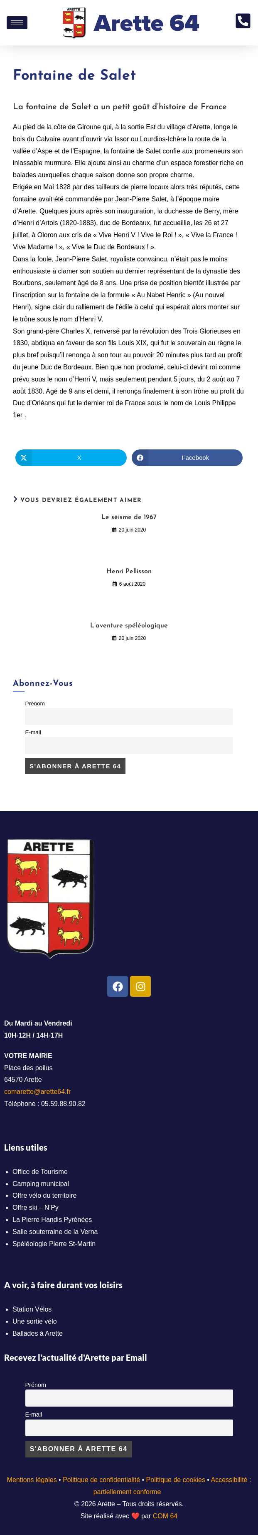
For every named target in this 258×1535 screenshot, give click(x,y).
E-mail (33, 732)
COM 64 (165, 1516)
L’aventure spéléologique (129, 625)
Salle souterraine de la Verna (55, 1231)
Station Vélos (32, 1309)
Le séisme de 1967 (129, 517)
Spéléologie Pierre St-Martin (54, 1243)
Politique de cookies (175, 1479)
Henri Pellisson (129, 571)
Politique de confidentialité (101, 1479)
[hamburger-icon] (17, 22)
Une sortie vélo (34, 1321)
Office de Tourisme (40, 1171)
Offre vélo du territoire (44, 1195)
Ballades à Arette (37, 1333)
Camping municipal (40, 1183)
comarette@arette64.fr (37, 1091)
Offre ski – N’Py (35, 1207)
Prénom (34, 703)
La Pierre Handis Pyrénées (52, 1219)
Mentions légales (32, 1479)
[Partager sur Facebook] (187, 457)
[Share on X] (70, 457)
